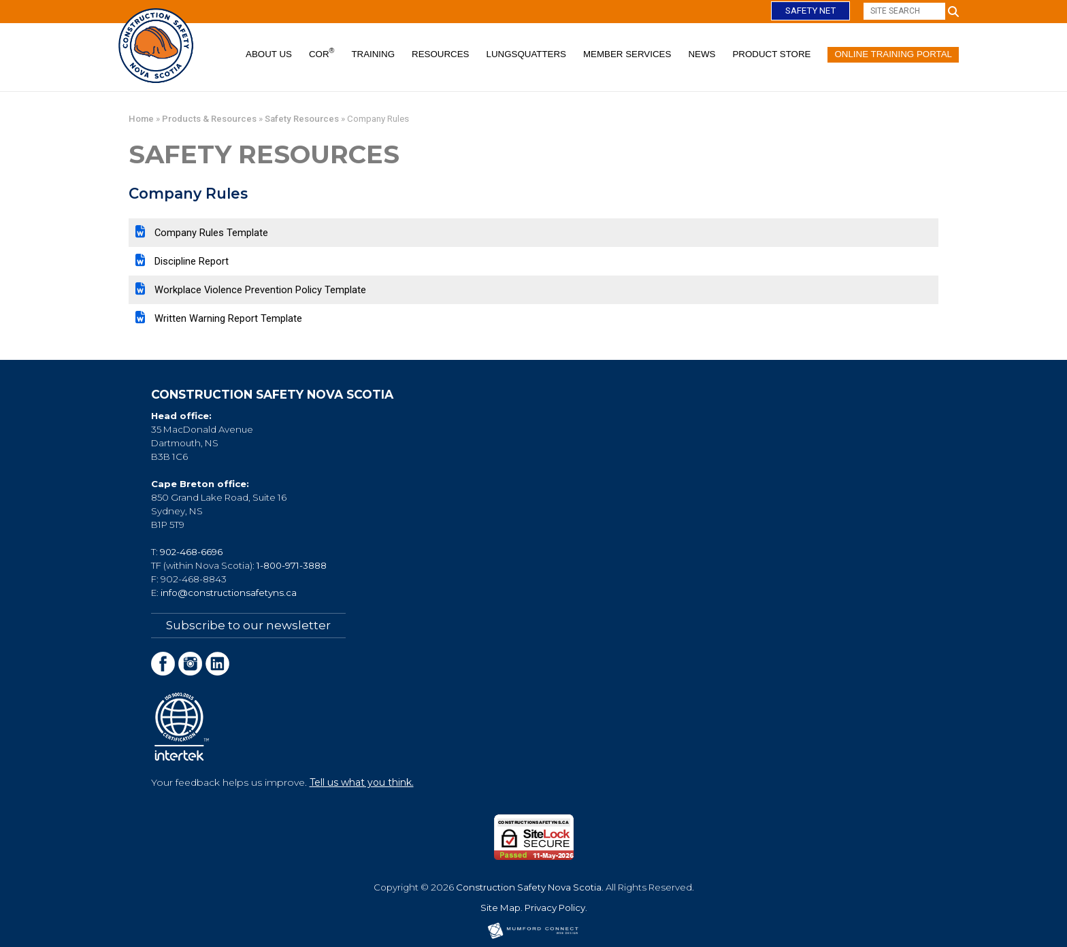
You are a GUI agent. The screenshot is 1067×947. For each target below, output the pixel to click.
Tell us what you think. (362, 782)
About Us (269, 54)
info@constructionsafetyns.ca (229, 592)
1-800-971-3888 (292, 565)
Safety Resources (302, 119)
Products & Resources (209, 119)
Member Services (627, 54)
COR (321, 53)
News (701, 54)
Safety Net (810, 10)
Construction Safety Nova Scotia (529, 886)
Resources (440, 54)
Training (373, 54)
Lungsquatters (527, 54)
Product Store (771, 54)
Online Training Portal (893, 54)
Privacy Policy (555, 906)
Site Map (500, 906)
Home (141, 119)
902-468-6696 (191, 551)
